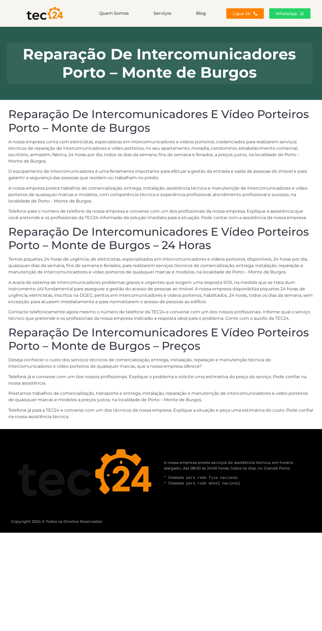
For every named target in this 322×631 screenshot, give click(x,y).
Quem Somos (114, 13)
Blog (201, 13)
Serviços (162, 13)
